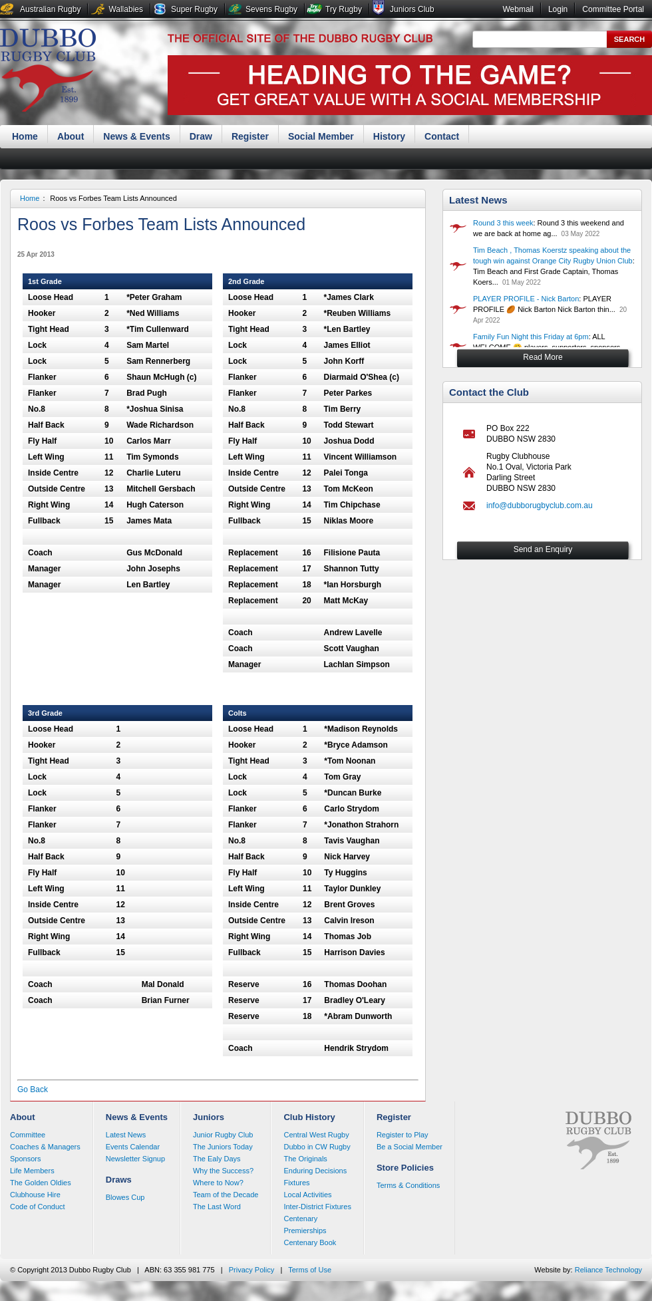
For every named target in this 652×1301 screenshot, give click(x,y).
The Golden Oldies (40, 1183)
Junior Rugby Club (223, 1135)
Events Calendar (133, 1147)
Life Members (32, 1171)
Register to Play (402, 1135)
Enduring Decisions (315, 1171)
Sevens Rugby (271, 9)
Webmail (517, 9)
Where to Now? (218, 1183)
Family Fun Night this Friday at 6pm (531, 337)
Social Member (321, 136)
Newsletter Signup (135, 1159)
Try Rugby (343, 9)
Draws (119, 1180)
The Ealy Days (217, 1159)
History (389, 136)
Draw (201, 136)
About (70, 136)
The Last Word (217, 1207)
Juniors (208, 1117)
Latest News (478, 200)
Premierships (304, 1230)
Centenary (300, 1219)
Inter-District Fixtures (317, 1207)
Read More (542, 357)
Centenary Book (309, 1242)
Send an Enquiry (543, 549)
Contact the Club (489, 392)
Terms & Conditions (408, 1185)
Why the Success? (223, 1171)
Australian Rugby (50, 9)
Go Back (32, 1089)
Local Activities (307, 1195)
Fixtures (296, 1183)
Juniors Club (412, 9)
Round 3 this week (503, 223)
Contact (441, 136)
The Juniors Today (223, 1147)
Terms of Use (309, 1270)
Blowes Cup (125, 1197)
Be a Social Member (409, 1147)
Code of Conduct (37, 1207)
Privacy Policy (251, 1270)
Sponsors (25, 1159)
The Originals (305, 1159)
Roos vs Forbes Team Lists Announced (113, 198)
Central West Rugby (316, 1135)
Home (25, 136)
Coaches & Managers (45, 1147)
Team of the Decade (225, 1195)
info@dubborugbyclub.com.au (539, 505)
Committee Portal (613, 9)
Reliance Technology (608, 1270)
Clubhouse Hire (35, 1195)
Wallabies (125, 9)
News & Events (136, 136)
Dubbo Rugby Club (48, 72)
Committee (27, 1135)
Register (250, 136)
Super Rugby (194, 9)
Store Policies (405, 1168)
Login (558, 9)
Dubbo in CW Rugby (316, 1147)
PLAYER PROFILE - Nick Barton (526, 299)
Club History (309, 1117)
